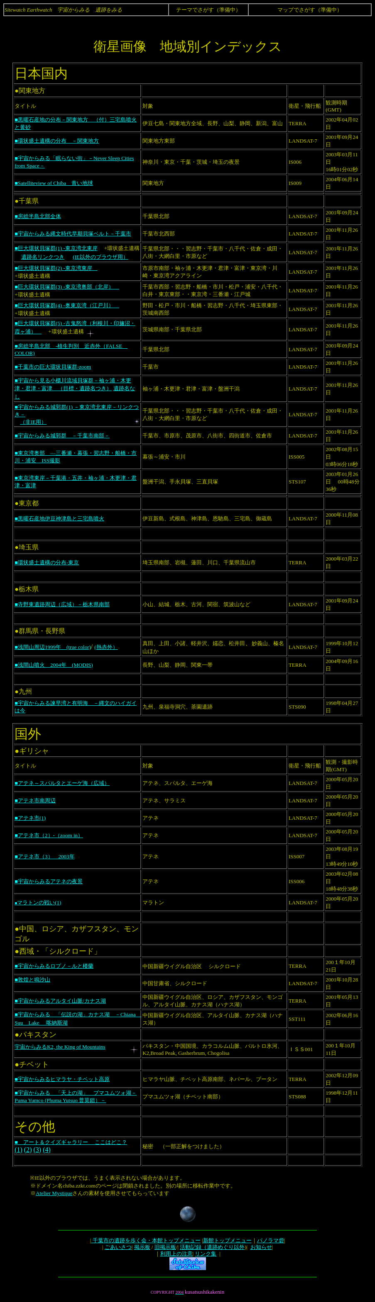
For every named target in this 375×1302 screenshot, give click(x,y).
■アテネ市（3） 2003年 (44, 856)
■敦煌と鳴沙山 (32, 979)
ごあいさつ (118, 1247)
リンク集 (205, 1254)
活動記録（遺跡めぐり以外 (212, 1247)
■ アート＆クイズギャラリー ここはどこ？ (71, 1142)
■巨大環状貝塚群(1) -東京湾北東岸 (56, 248)
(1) (18, 1149)
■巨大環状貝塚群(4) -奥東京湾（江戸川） (67, 305)
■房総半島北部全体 (38, 216)
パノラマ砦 (270, 1240)
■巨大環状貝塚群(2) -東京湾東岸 (56, 268)
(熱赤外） (106, 647)
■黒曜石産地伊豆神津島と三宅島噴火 (59, 518)
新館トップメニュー (227, 1240)
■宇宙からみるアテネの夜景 (49, 881)
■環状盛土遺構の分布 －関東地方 (57, 141)
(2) (28, 1149)
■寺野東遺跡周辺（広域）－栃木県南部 (62, 604)
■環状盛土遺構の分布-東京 (47, 562)
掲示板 (142, 1247)
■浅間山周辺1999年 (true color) (53, 647)
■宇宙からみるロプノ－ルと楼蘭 (54, 966)
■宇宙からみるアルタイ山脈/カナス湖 (60, 1001)
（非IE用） (33, 422)
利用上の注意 (176, 1254)
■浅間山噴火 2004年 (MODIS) (54, 665)
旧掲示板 (165, 1247)
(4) (47, 1149)
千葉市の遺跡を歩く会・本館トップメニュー (145, 1240)
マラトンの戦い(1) (38, 902)
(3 (36, 1149)
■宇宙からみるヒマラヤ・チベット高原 (62, 1079)
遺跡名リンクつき (42, 257)
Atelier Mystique (54, 1193)
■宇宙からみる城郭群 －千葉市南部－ (62, 435)
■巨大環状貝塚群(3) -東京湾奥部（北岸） (67, 287)
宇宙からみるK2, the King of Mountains (60, 1047)
